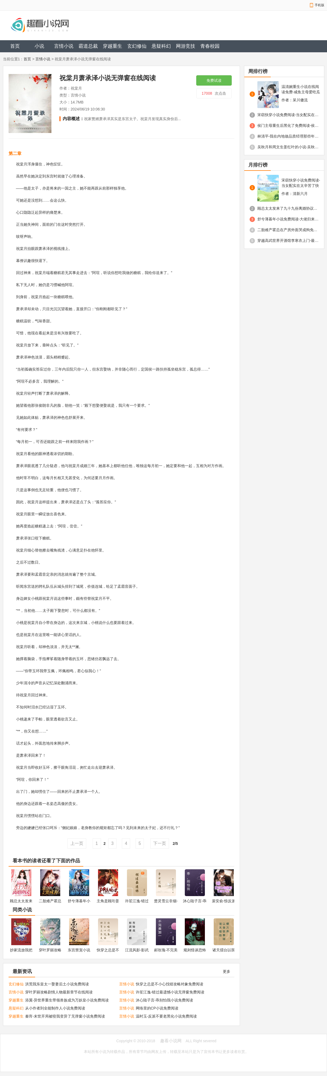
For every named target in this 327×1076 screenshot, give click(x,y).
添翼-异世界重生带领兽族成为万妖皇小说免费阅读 (67, 1000)
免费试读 (213, 80)
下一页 (159, 843)
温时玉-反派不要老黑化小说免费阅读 (166, 1016)
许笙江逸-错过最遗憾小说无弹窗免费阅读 (170, 992)
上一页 (76, 843)
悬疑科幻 (161, 46)
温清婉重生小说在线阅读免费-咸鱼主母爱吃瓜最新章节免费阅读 (300, 89)
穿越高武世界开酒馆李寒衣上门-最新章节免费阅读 (288, 240)
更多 (226, 971)
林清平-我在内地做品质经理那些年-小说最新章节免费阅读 (288, 136)
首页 (15, 46)
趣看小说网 (171, 1040)
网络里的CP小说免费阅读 (157, 1008)
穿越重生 (112, 46)
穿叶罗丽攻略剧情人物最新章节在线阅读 (59, 992)
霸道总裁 (88, 46)
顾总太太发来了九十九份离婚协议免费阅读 (288, 208)
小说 (39, 46)
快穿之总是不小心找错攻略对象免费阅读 (169, 984)
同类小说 (22, 909)
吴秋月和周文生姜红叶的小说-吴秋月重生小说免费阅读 (288, 147)
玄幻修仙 (136, 46)
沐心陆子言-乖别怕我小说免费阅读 (164, 1000)
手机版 (319, 5)
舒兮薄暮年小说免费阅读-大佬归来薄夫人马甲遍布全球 (288, 219)
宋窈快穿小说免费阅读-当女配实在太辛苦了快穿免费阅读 (288, 115)
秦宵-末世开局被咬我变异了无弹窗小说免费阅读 (65, 1016)
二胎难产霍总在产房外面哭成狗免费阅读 (288, 230)
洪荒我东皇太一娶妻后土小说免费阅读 (57, 984)
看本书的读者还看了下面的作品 (46, 860)
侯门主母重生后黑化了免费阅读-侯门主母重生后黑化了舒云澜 (288, 125)
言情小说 (63, 46)
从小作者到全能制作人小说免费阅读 (55, 1008)
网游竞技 (185, 46)
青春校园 (210, 46)
